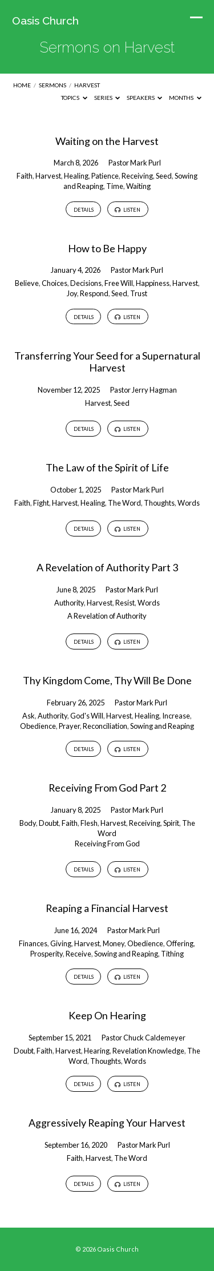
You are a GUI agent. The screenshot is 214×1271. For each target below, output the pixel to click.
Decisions (86, 283)
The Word (124, 502)
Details (84, 210)
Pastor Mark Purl (134, 162)
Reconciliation (105, 726)
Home (22, 85)
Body (27, 823)
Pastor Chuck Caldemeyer (143, 1037)
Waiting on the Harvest (107, 141)
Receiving (137, 175)
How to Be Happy (107, 248)
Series (107, 97)
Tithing (172, 953)
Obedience (38, 726)
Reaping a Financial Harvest (107, 908)
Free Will (118, 283)
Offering (179, 943)
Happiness (152, 283)
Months (185, 97)
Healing (76, 175)
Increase (176, 715)
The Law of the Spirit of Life (107, 467)
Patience (105, 175)
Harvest (87, 85)
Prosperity (46, 953)
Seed (164, 175)
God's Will (86, 715)
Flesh (89, 823)
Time (114, 186)
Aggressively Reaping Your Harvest (107, 1122)
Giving (60, 943)
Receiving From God (107, 843)
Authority (69, 602)
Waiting (138, 186)
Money (113, 943)
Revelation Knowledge (148, 1050)
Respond (94, 293)
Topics (74, 97)
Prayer (69, 726)
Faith (25, 175)
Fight (41, 502)
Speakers (145, 97)
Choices (54, 283)
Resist (125, 602)
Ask (28, 715)
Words (188, 502)
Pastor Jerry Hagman (143, 389)
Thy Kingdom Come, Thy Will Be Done (107, 680)
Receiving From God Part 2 (107, 787)
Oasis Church (45, 20)
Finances (33, 943)
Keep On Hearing (107, 1015)
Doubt (49, 823)
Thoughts (159, 502)
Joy (72, 293)
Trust (138, 293)
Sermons (52, 85)
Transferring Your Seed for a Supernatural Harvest (107, 361)
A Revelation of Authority (107, 615)
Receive (78, 953)
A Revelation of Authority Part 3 (107, 567)
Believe (27, 283)
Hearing (97, 1050)
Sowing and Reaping (162, 726)
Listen (127, 210)
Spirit (171, 823)
